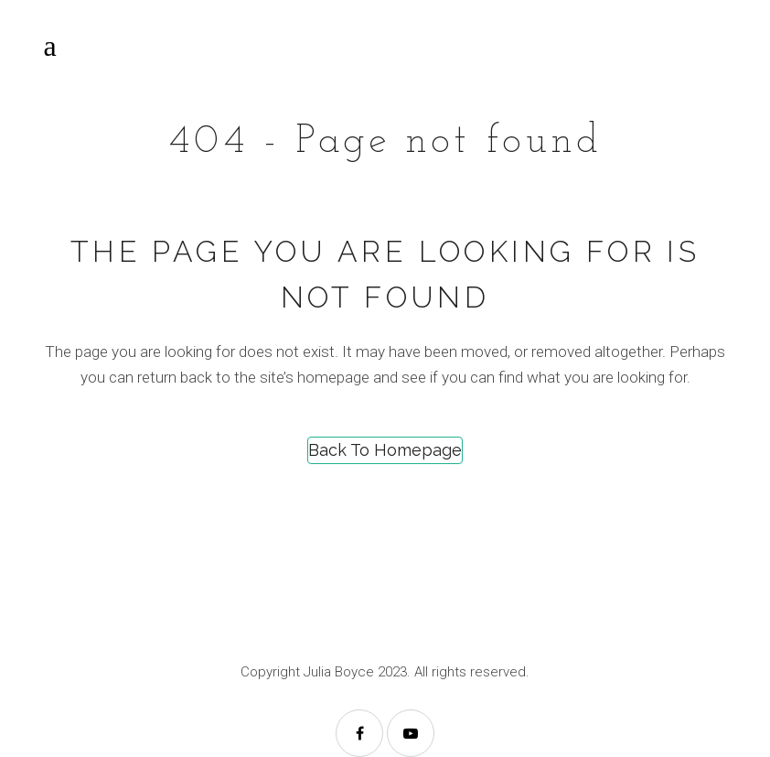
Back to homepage (385, 450)
